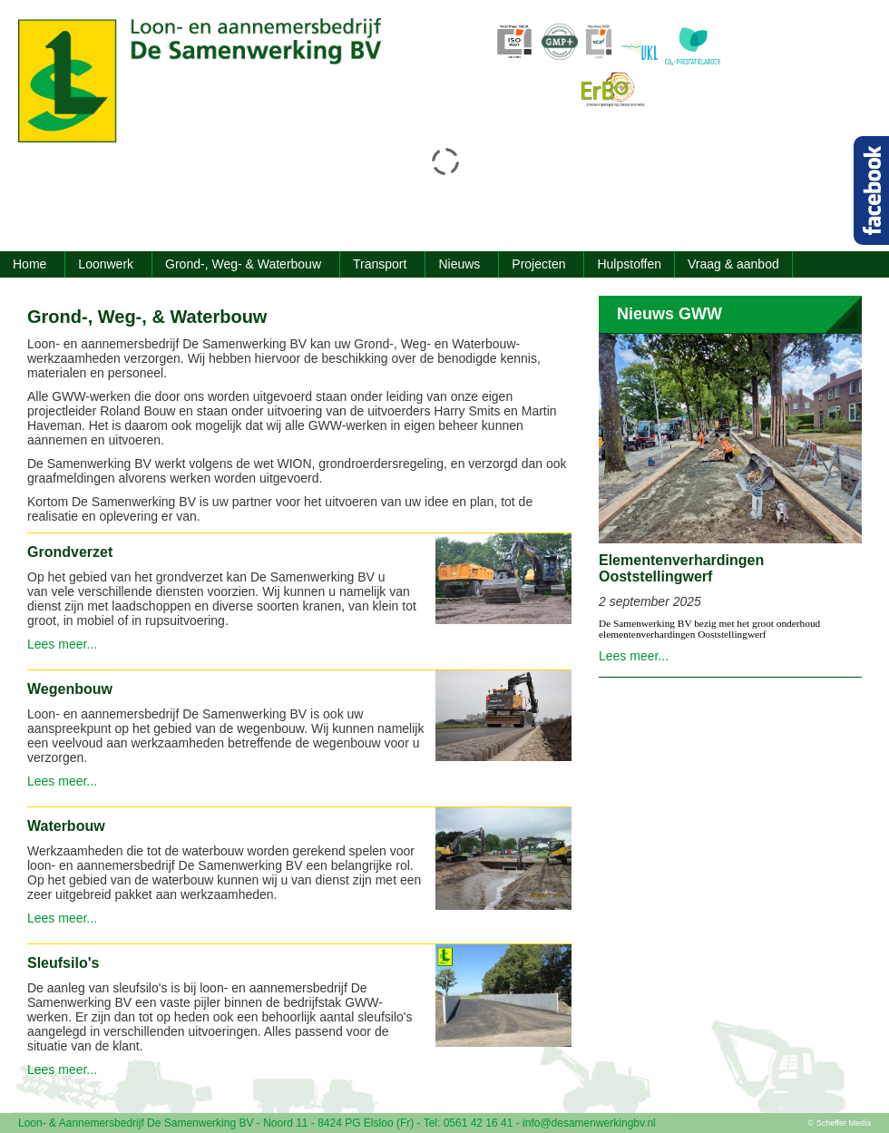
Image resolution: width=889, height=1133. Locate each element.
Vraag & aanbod (733, 264)
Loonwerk (105, 264)
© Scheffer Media (840, 1123)
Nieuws (459, 264)
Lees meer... (62, 644)
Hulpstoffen (629, 264)
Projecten (538, 264)
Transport (379, 264)
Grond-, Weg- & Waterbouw (243, 264)
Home (29, 264)
